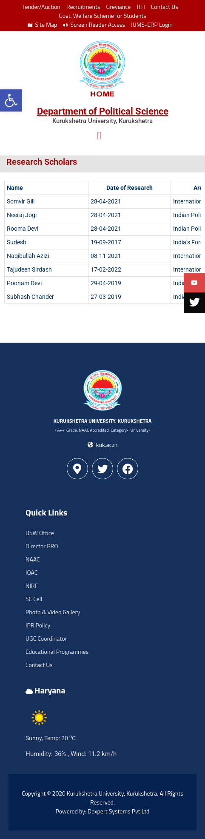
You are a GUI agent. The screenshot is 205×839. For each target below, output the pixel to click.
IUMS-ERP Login (152, 24)
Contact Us (164, 6)
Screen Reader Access (94, 24)
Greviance (118, 6)
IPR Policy (38, 625)
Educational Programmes (57, 651)
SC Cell (34, 598)
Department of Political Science (102, 111)
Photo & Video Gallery (53, 611)
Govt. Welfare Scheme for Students (102, 15)
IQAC (31, 572)
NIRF (32, 585)
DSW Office (40, 532)
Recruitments (83, 6)
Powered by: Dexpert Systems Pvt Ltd (103, 811)
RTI (141, 6)
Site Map (42, 24)
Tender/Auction (41, 6)
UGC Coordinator (46, 638)
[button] (11, 100)
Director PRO (42, 545)
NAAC (33, 559)
